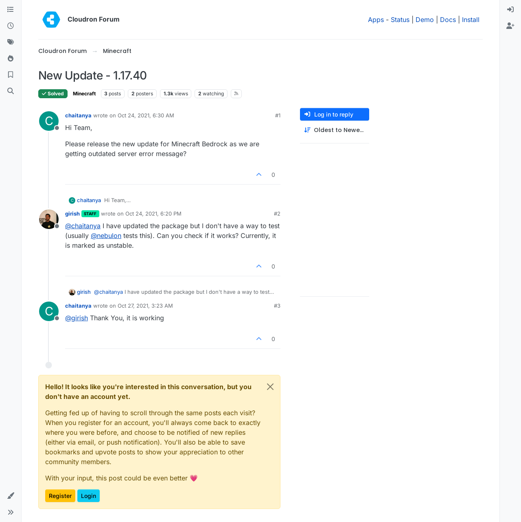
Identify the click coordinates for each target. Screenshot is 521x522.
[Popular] (10, 58)
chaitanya (78, 115)
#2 (277, 213)
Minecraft (84, 93)
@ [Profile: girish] (76, 318)
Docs (448, 19)
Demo (425, 19)
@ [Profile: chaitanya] (83, 226)
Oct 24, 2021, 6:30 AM (146, 115)
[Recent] (10, 26)
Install (470, 19)
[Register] (510, 26)
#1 (277, 115)
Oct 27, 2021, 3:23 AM (145, 305)
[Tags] (10, 42)
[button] (10, 495)
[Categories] (10, 9)
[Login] (510, 9)
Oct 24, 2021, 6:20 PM (153, 213)
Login (88, 495)
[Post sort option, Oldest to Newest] (334, 130)
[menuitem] (510, 9)
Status (400, 19)
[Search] (10, 91)
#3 (277, 305)
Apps (376, 19)
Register (60, 495)
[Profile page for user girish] (49, 219)
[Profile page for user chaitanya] (49, 121)
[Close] (270, 386)
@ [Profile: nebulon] (106, 235)
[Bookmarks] (10, 74)
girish (72, 213)
